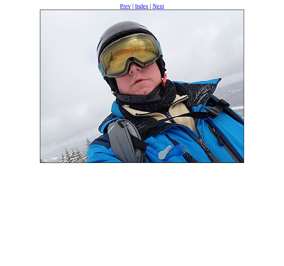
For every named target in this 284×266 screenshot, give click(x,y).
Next (158, 6)
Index (141, 6)
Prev (125, 6)
